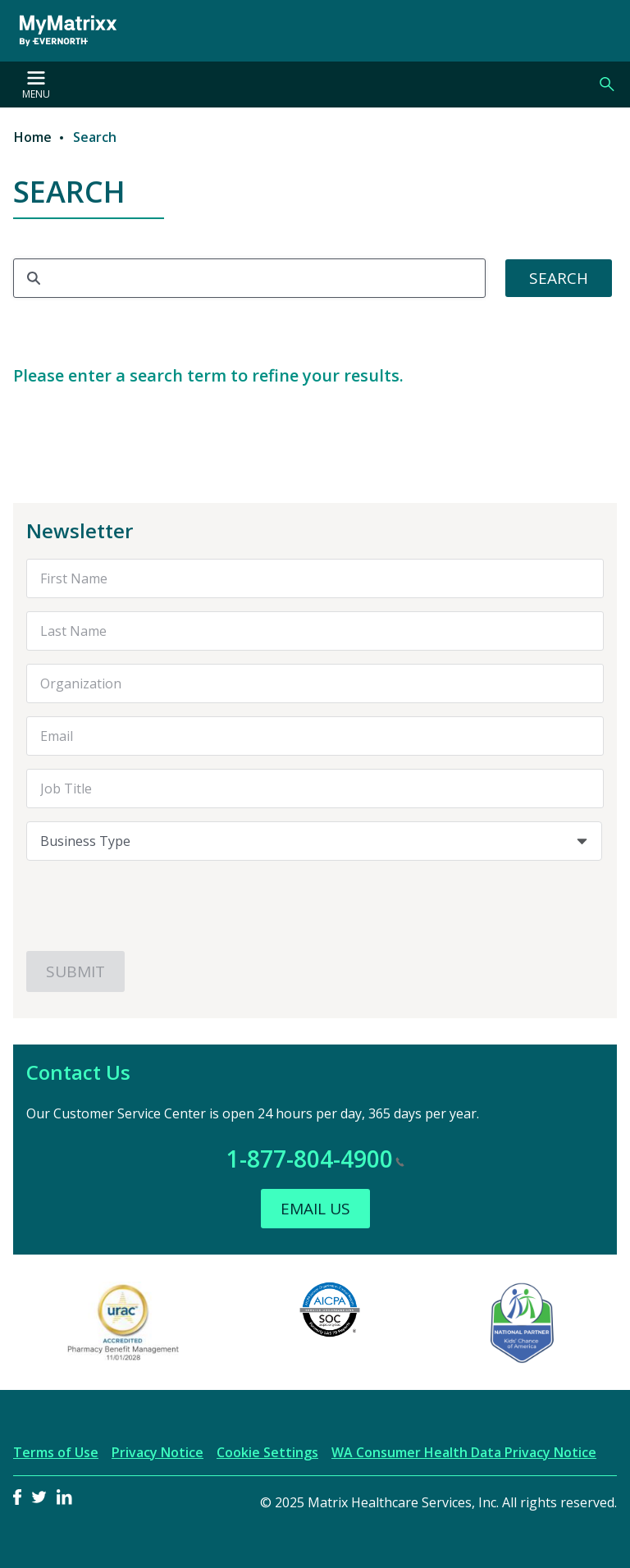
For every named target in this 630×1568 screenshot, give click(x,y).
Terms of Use (55, 1452)
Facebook (17, 1497)
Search (607, 84)
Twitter (39, 1497)
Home (33, 137)
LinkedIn (64, 1497)
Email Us (315, 1208)
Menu (36, 86)
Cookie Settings (267, 1452)
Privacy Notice (157, 1452)
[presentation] (151, 906)
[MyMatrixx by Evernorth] (68, 31)
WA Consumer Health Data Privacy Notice (463, 1452)
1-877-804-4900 (315, 1158)
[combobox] (314, 841)
